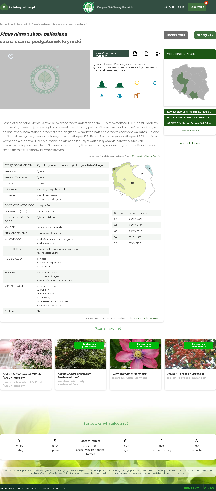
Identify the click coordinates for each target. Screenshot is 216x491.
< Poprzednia (176, 35)
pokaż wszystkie (190, 130)
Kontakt (169, 7)
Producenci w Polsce (180, 54)
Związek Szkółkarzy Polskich (146, 156)
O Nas (181, 7)
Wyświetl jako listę (190, 143)
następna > (205, 35)
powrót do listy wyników (106, 54)
